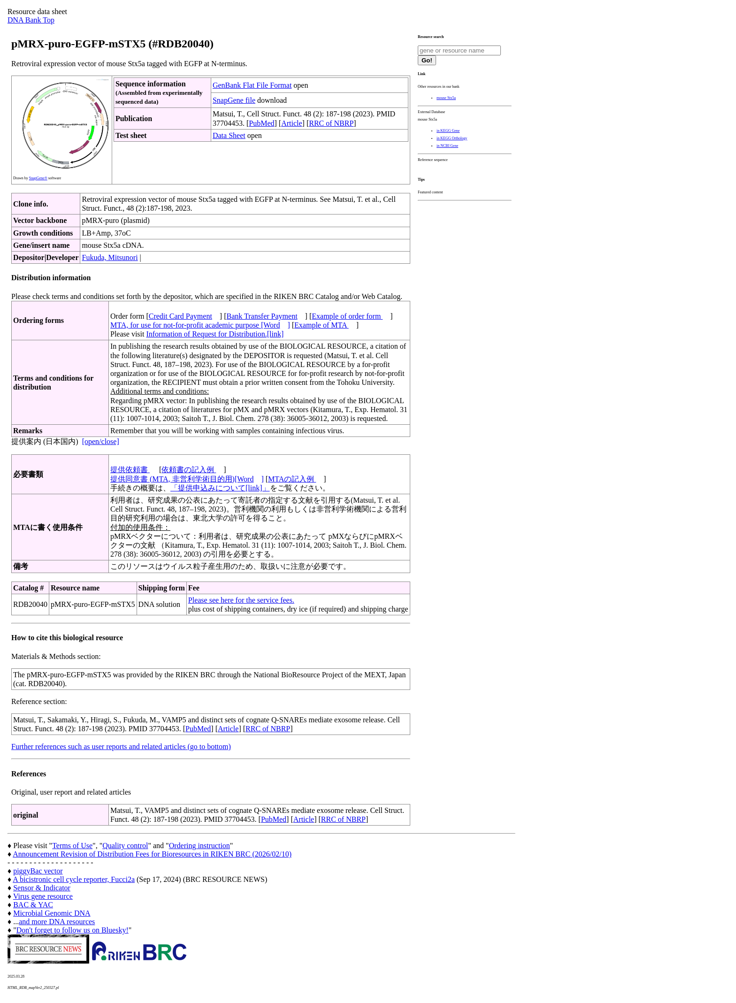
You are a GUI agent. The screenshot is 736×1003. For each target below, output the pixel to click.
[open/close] (100, 441)
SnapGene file (234, 100)
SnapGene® (38, 178)
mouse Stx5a (446, 98)
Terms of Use (72, 846)
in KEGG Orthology (452, 138)
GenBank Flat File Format (252, 85)
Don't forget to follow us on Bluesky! (72, 930)
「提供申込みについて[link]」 (220, 488)
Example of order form (347, 316)
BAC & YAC (33, 905)
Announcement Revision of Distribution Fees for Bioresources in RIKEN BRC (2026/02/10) (152, 854)
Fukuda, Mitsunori (110, 257)
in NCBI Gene (447, 146)
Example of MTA (321, 325)
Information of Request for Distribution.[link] (215, 334)
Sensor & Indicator (41, 888)
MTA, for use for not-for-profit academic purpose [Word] (200, 325)
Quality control (125, 846)
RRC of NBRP (331, 123)
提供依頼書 (130, 470)
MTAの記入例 (292, 479)
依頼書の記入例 (188, 470)
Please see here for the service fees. (241, 600)
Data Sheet (229, 135)
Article (291, 123)
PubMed (261, 123)
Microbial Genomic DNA (51, 913)
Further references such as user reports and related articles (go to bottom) (121, 746)
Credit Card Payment (180, 316)
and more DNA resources (57, 922)
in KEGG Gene (448, 131)
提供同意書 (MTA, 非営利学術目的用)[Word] (187, 479)
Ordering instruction (199, 846)
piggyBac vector (37, 871)
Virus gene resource (43, 896)
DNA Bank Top (31, 20)
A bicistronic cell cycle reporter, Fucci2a (74, 879)
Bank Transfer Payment (262, 316)
